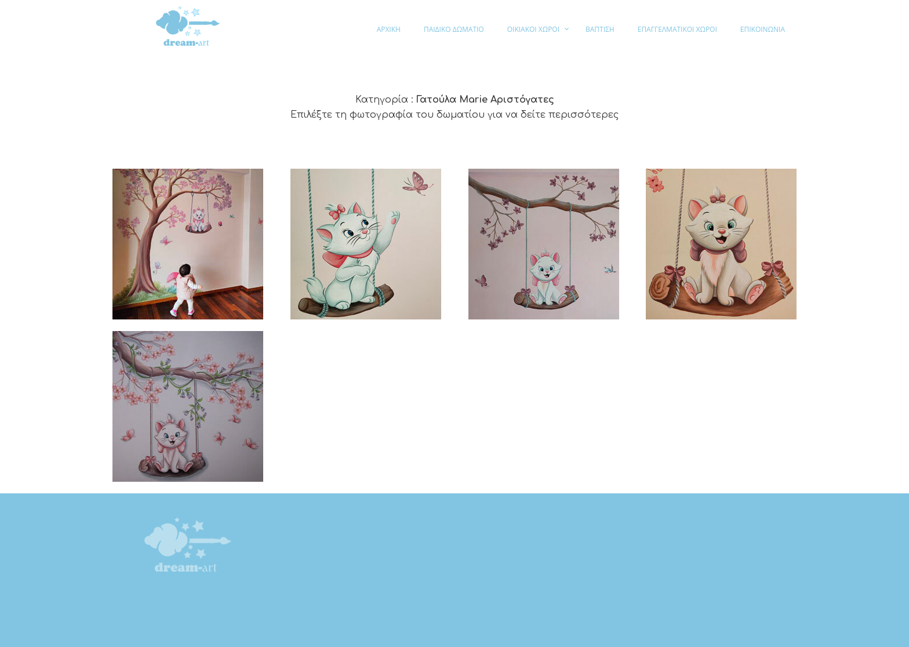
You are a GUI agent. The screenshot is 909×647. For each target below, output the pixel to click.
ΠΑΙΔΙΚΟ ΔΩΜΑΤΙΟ (454, 29)
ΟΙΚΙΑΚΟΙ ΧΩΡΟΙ (533, 29)
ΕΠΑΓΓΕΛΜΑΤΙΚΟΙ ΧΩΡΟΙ (677, 29)
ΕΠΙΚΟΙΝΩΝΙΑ (762, 29)
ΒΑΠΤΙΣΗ (600, 29)
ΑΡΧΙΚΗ (389, 29)
